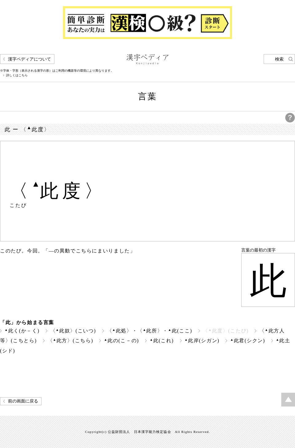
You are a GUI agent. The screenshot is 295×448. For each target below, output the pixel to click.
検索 (279, 59)
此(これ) (162, 340)
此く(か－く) (22, 330)
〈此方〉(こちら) (70, 340)
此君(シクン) (247, 340)
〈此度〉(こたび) (226, 330)
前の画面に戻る (23, 401)
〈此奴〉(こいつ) (73, 330)
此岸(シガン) (202, 340)
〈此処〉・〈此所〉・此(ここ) (149, 330)
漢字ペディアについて (29, 59)
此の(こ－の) (121, 340)
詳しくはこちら (17, 75)
